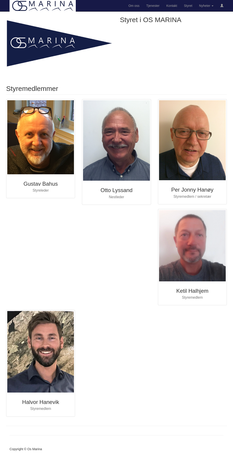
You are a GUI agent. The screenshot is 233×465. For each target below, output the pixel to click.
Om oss (133, 6)
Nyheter (206, 6)
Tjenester (153, 6)
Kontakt (171, 6)
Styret (188, 6)
